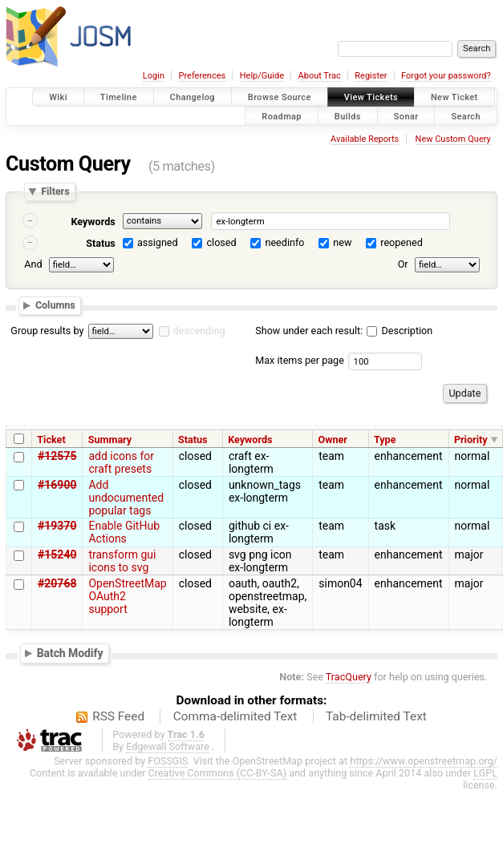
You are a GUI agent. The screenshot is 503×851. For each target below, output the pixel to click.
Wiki (58, 97)
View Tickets (371, 97)
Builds (348, 116)
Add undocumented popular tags (126, 497)
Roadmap (282, 116)
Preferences (201, 76)
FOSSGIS (168, 761)
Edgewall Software (167, 746)
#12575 (57, 456)
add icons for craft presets (121, 462)
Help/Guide (262, 76)
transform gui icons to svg (122, 561)
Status (101, 243)
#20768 (57, 583)
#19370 (57, 525)
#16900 (57, 484)
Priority (471, 440)
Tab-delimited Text (376, 716)
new (342, 242)
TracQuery (348, 677)
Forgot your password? (446, 76)
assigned (157, 242)
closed (222, 242)
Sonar (406, 116)
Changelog (192, 97)
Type (385, 440)
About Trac (319, 76)
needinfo (284, 242)
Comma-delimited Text (235, 716)
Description (399, 331)
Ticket (51, 440)
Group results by (46, 331)
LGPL (485, 773)
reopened (401, 242)
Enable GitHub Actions (124, 532)
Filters (55, 192)
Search (466, 116)
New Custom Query (453, 139)
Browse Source (279, 97)
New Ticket (454, 97)
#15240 (57, 554)
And (33, 264)
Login (153, 76)
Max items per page (299, 360)
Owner (332, 440)
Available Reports (365, 139)
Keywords (93, 222)
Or (403, 264)
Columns (55, 305)
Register (371, 76)
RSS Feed (118, 716)
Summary (110, 440)
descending (199, 331)
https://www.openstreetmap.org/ (423, 761)
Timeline (118, 97)
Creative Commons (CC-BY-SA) (217, 773)
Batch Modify (70, 653)
